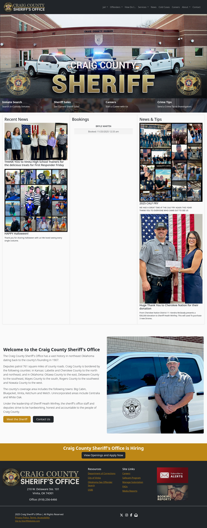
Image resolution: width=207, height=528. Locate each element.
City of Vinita (94, 477)
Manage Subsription (132, 482)
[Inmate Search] (26, 105)
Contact (196, 7)
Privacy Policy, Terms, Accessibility (32, 517)
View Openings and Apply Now (103, 455)
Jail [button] (104, 7)
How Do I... (130, 7)
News (153, 7)
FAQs (125, 486)
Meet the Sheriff (17, 419)
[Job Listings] (129, 105)
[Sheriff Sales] (77, 105)
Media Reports (129, 490)
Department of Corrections (101, 473)
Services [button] (142, 7)
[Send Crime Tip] (181, 105)
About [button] (185, 7)
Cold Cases (164, 7)
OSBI (90, 489)
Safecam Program (131, 477)
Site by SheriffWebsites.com (27, 521)
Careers (176, 7)
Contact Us (43, 419)
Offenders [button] (115, 7)
